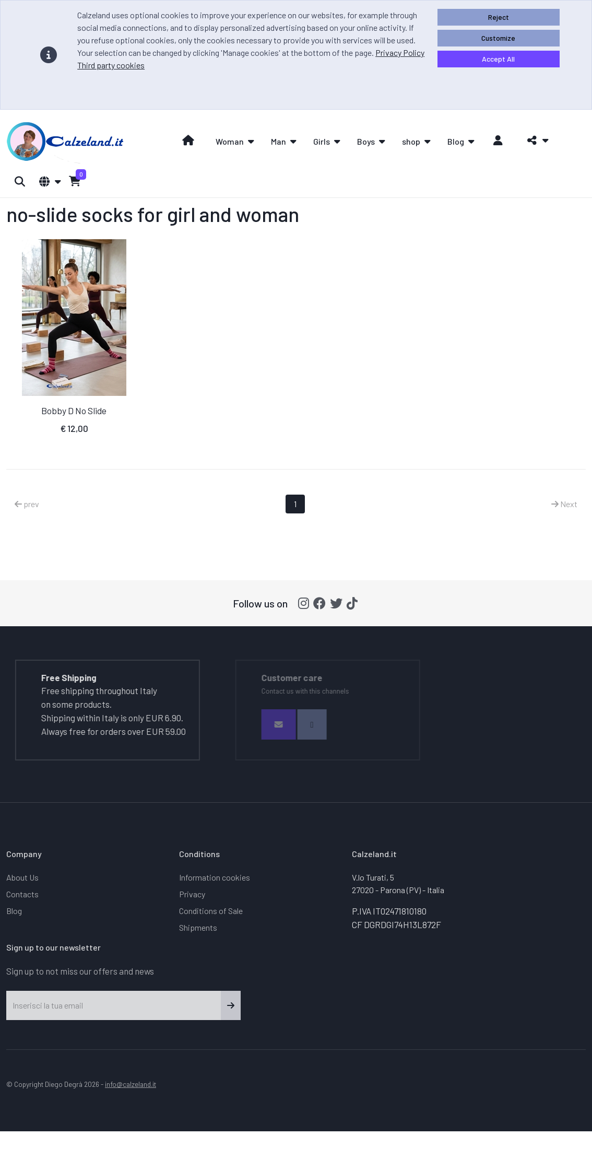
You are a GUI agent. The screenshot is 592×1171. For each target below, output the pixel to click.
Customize (498, 37)
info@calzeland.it (130, 1084)
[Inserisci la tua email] (113, 1005)
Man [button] (278, 141)
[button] (535, 140)
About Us (22, 877)
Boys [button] (366, 141)
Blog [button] (455, 141)
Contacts (22, 894)
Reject (498, 17)
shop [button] (411, 141)
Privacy (192, 894)
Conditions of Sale (211, 911)
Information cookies (214, 877)
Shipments (198, 927)
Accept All (498, 58)
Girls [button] (321, 141)
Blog (14, 911)
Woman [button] (230, 141)
